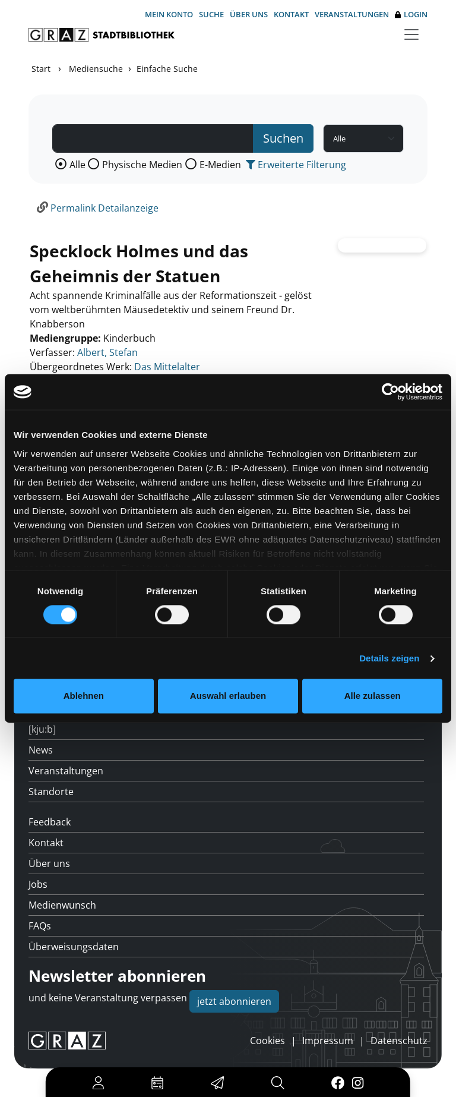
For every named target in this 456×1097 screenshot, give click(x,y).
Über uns (249, 14)
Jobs (38, 884)
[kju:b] (42, 729)
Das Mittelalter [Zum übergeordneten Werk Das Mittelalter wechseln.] (167, 366)
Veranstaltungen (352, 14)
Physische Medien (142, 164)
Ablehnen (84, 696)
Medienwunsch (62, 905)
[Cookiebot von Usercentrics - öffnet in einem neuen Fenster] (390, 392)
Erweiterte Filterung (296, 164)
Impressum (327, 1040)
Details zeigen (389, 658)
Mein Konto (169, 14)
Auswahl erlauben (228, 696)
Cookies (267, 1040)
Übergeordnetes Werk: (81, 366)
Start (40, 68)
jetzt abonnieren (234, 1001)
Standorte (51, 791)
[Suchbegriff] (153, 138)
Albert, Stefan (107, 352)
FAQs (39, 925)
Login (411, 14)
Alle (77, 164)
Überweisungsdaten (73, 946)
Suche (211, 14)
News (40, 749)
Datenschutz (399, 1040)
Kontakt (291, 14)
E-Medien (220, 164)
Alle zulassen (372, 696)
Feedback (49, 821)
